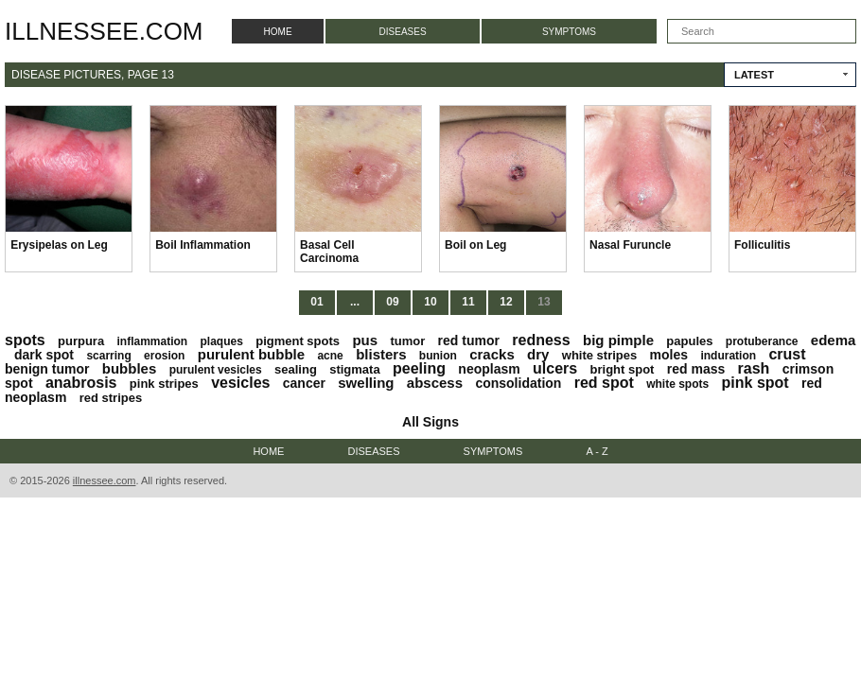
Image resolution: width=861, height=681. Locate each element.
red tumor (469, 340)
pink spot (755, 383)
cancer (304, 383)
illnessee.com (104, 31)
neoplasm (488, 368)
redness (541, 340)
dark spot (44, 354)
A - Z (596, 451)
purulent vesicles (215, 369)
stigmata (354, 369)
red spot (604, 383)
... (355, 301)
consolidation (518, 383)
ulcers (555, 368)
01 (316, 301)
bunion (438, 355)
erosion (164, 355)
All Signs (430, 421)
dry (538, 354)
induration (728, 355)
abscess (435, 383)
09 (392, 301)
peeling (419, 368)
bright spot (622, 369)
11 (468, 301)
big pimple (618, 340)
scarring (108, 355)
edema (833, 340)
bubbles (129, 368)
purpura (81, 341)
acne (330, 355)
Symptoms (569, 31)
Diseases (403, 31)
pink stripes (164, 383)
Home (278, 31)
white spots (677, 384)
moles (669, 354)
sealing (295, 369)
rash (754, 368)
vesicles (240, 383)
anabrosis (81, 383)
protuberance (762, 341)
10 (430, 301)
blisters (381, 354)
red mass (696, 368)
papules (689, 341)
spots (25, 340)
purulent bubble (251, 354)
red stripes (110, 398)
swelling (366, 383)
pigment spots (297, 341)
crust (786, 354)
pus (365, 340)
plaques (222, 341)
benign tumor (47, 368)
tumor (407, 341)
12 (506, 301)
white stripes (599, 355)
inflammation (151, 341)
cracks (492, 354)
